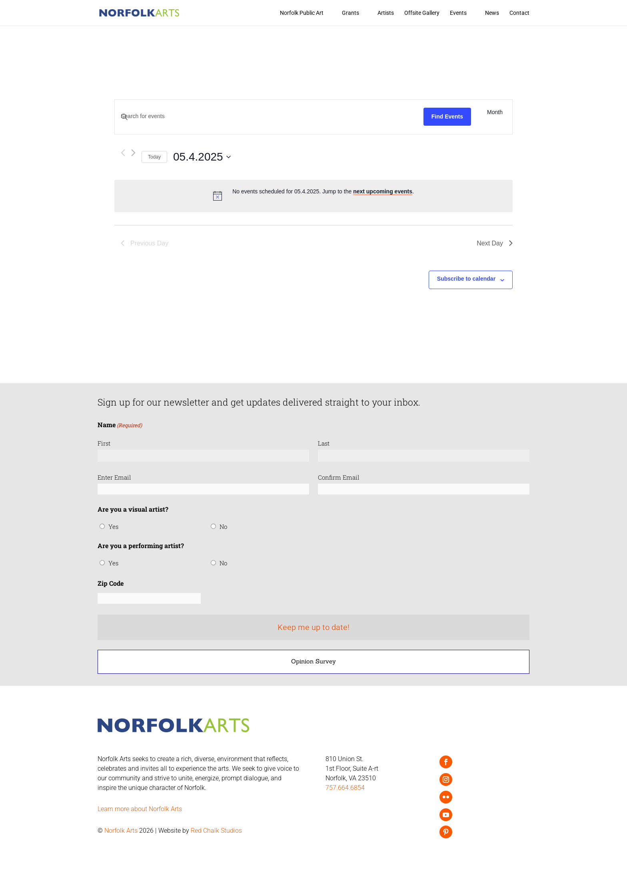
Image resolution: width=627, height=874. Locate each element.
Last (323, 443)
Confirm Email (338, 477)
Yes (113, 526)
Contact (519, 13)
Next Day (495, 243)
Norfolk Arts (121, 830)
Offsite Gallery (421, 13)
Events (458, 13)
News (492, 13)
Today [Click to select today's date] (154, 157)
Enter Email (114, 477)
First (104, 443)
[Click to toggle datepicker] (202, 157)
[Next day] (133, 153)
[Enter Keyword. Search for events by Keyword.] (269, 116)
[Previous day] (123, 153)
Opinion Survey (313, 661)
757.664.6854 (345, 788)
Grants (350, 13)
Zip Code (111, 583)
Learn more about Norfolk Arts (140, 809)
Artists (385, 13)
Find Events (447, 116)
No (223, 526)
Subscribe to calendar (466, 278)
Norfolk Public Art (301, 13)
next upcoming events (382, 191)
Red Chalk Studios (216, 830)
